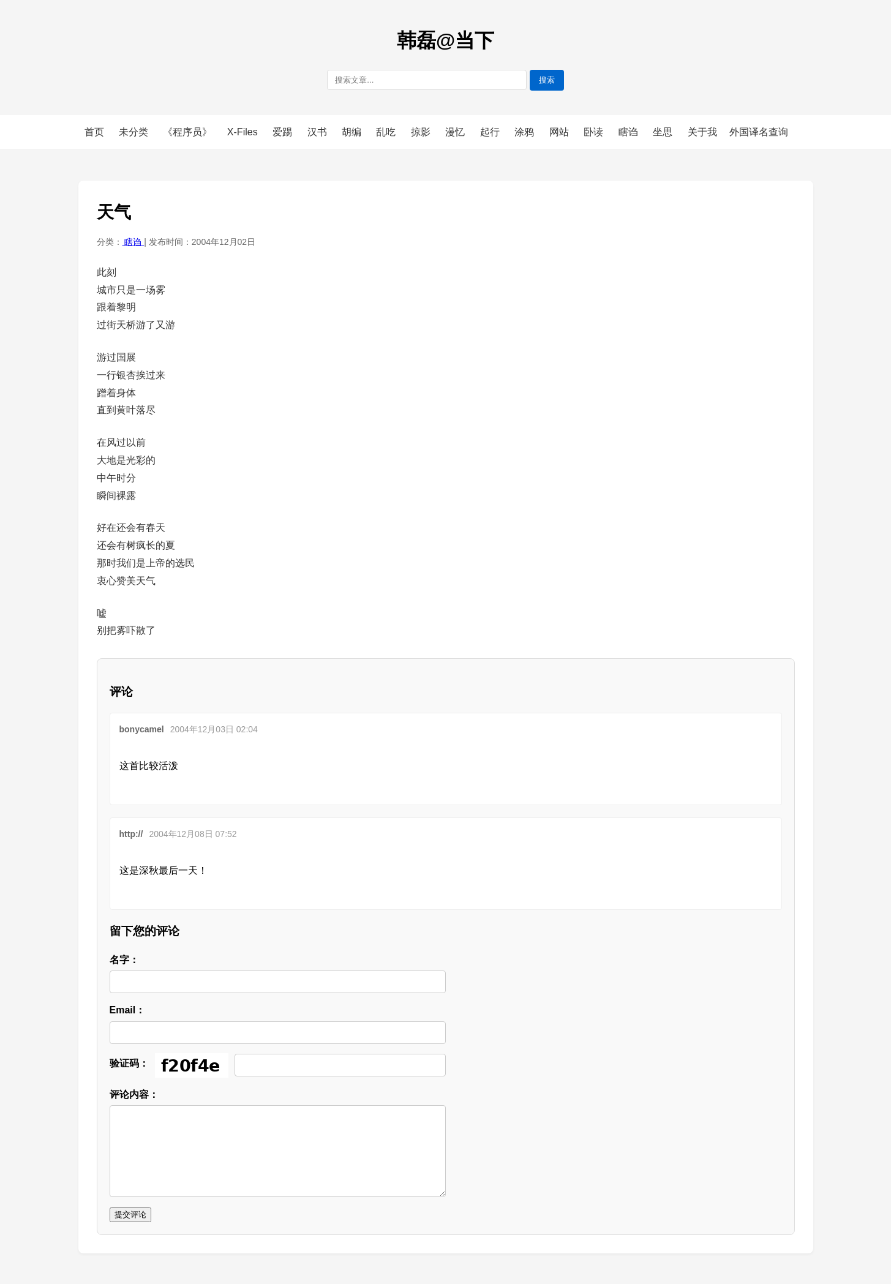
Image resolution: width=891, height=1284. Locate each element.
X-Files (243, 132)
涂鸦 (525, 132)
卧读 (595, 132)
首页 (94, 132)
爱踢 (284, 132)
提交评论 (130, 1214)
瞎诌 (629, 132)
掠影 (422, 132)
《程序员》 (188, 132)
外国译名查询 (758, 132)
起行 (491, 132)
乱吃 (387, 132)
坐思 (664, 132)
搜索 (547, 79)
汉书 (318, 132)
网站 (560, 132)
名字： (124, 960)
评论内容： (134, 1094)
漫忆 (456, 132)
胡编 (353, 132)
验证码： (129, 1063)
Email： (128, 1010)
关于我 (702, 132)
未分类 (135, 132)
